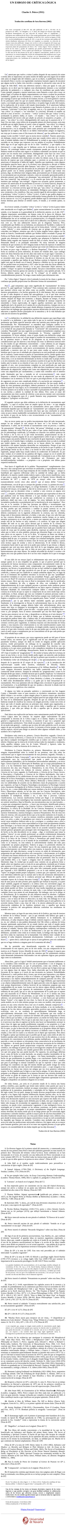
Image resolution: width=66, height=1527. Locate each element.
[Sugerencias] (40, 1509)
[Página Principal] (27, 1509)
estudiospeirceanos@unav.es (25, 1497)
